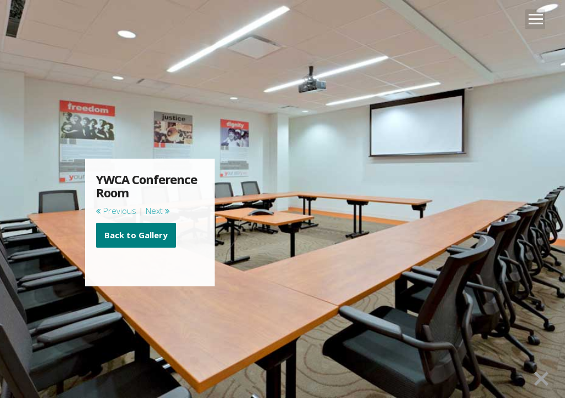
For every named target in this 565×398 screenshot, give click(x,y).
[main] (150, 210)
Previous (116, 210)
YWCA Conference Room (146, 186)
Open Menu (535, 19)
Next (158, 210)
